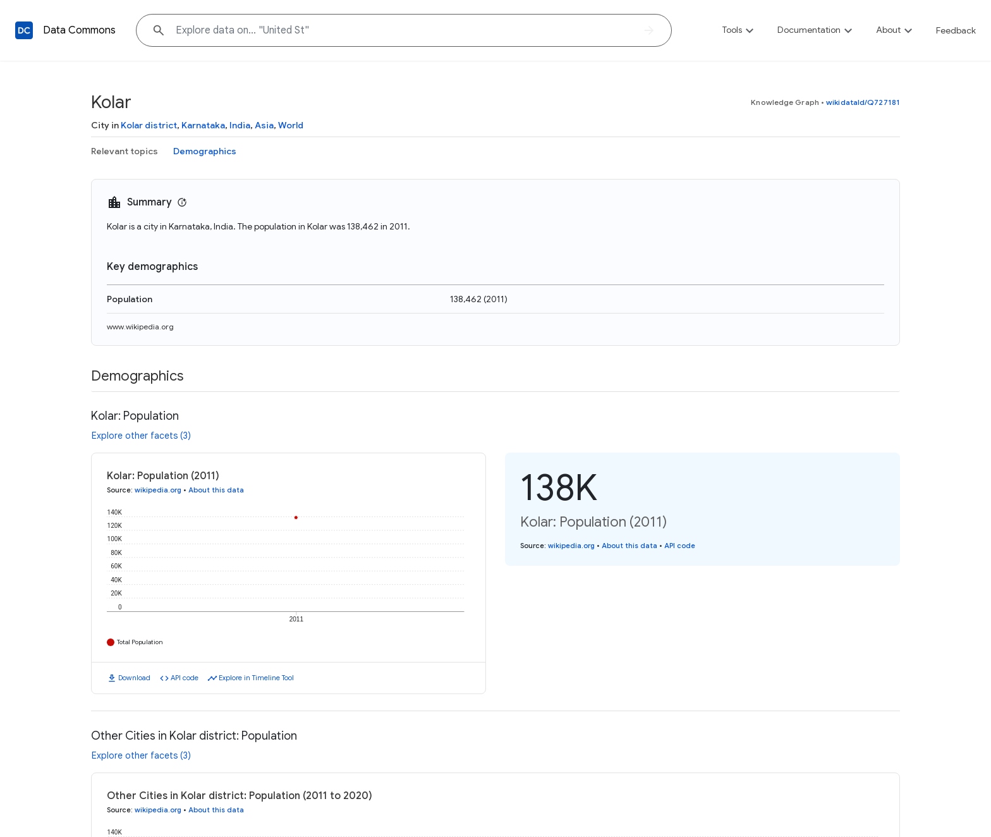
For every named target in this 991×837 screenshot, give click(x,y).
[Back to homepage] (24, 30)
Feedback (956, 30)
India (239, 125)
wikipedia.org (158, 490)
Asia (264, 125)
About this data (216, 490)
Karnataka (203, 125)
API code (184, 677)
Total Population (140, 642)
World (290, 125)
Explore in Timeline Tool (256, 677)
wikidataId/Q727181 (863, 102)
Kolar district (149, 125)
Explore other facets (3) (141, 435)
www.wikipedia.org (140, 326)
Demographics (204, 151)
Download (134, 677)
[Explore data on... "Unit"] (404, 30)
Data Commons (79, 30)
